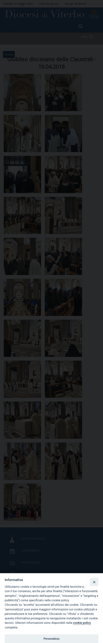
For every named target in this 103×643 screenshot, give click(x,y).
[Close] (94, 582)
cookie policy (82, 623)
